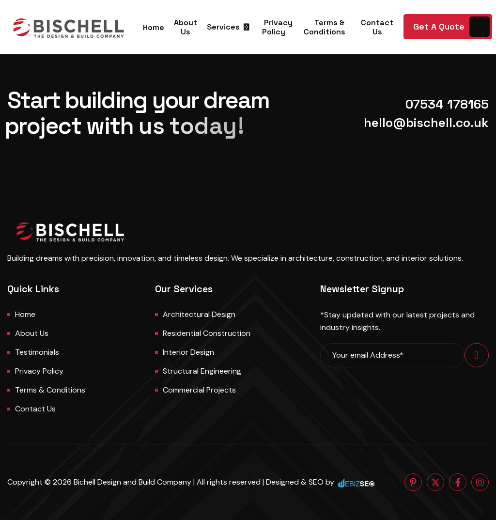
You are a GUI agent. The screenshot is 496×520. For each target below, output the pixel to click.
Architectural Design (199, 314)
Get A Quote (439, 26)
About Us (185, 27)
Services (223, 27)
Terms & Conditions (324, 27)
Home (153, 27)
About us (31, 333)
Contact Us (377, 27)
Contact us (35, 409)
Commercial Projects (199, 390)
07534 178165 (447, 104)
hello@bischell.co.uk (426, 122)
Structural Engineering (202, 371)
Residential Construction (206, 333)
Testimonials (37, 352)
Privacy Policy (277, 27)
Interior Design (188, 352)
